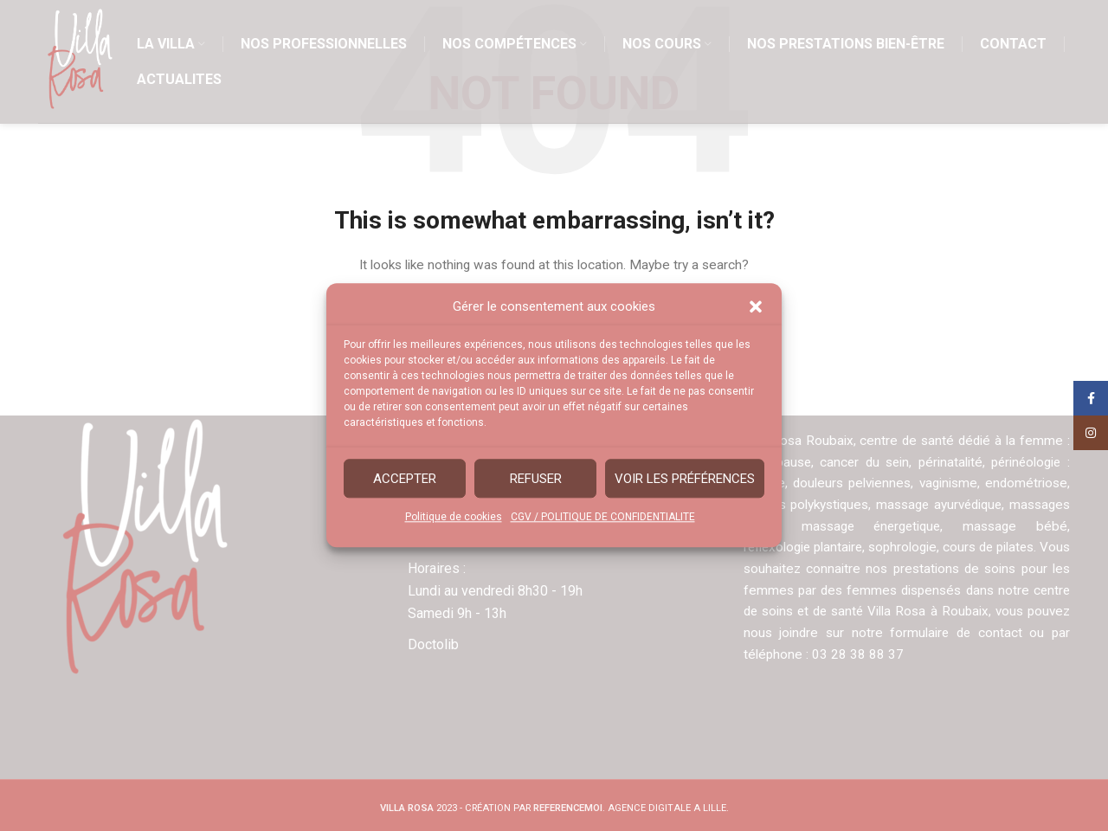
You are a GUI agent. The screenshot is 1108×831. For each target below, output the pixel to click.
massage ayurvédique (936, 504)
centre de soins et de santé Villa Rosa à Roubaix (889, 611)
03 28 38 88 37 (879, 654)
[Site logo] (83, 67)
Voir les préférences (685, 478)
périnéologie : (1030, 462)
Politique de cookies (453, 517)
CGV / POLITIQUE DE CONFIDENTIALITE (603, 517)
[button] (755, 306)
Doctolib (433, 644)
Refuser (536, 478)
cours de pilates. (1012, 547)
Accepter (404, 478)
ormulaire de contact (990, 633)
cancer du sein (865, 462)
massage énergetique (871, 526)
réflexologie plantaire (808, 547)
